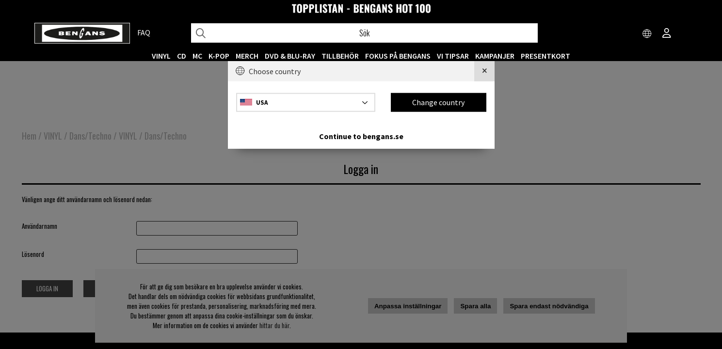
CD (181, 56)
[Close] (484, 71)
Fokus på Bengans (398, 56)
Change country (438, 102)
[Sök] (364, 33)
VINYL (161, 56)
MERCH (247, 56)
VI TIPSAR (453, 56)
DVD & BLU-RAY (290, 56)
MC (197, 56)
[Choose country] (647, 34)
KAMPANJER (494, 56)
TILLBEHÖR (340, 56)
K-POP (219, 56)
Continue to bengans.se (361, 136)
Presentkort (545, 56)
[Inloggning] (666, 34)
